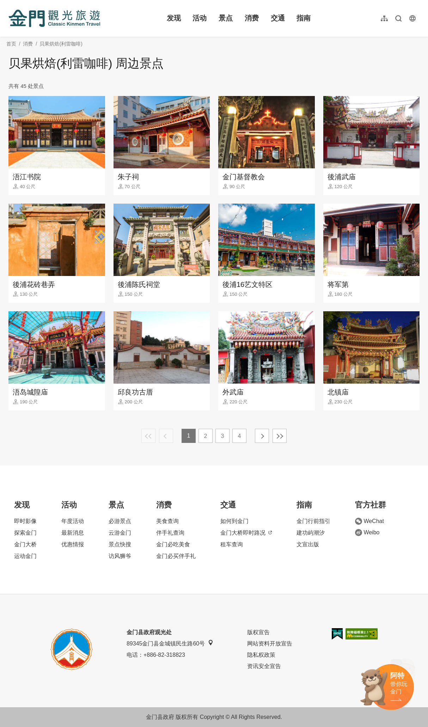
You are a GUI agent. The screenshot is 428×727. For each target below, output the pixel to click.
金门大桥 (25, 544)
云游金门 (120, 533)
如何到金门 (234, 521)
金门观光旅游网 (54, 18)
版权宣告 (258, 632)
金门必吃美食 (173, 544)
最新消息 (72, 533)
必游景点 (120, 521)
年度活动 (72, 521)
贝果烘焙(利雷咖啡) (60, 44)
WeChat (369, 521)
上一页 (166, 436)
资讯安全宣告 (264, 666)
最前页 (148, 436)
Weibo (367, 532)
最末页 (280, 436)
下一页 (262, 436)
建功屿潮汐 (310, 533)
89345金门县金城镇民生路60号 (170, 643)
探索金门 (25, 533)
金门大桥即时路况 (246, 533)
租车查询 (231, 544)
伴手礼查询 (170, 533)
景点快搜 (120, 544)
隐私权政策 (261, 655)
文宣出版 (307, 544)
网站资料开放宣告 (269, 644)
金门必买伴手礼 (176, 556)
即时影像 (25, 521)
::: (10, 4)
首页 (11, 44)
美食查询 (167, 521)
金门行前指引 (313, 521)
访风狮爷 (120, 556)
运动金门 (25, 556)
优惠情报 (72, 544)
